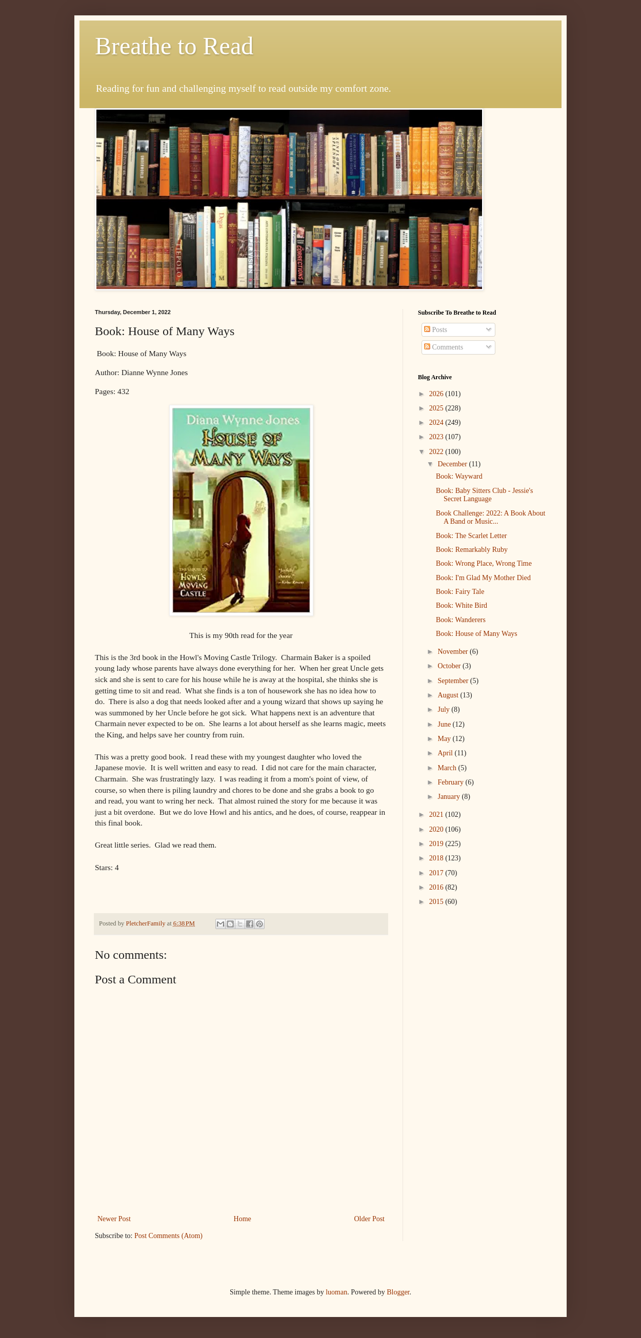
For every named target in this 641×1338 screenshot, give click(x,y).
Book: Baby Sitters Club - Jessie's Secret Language (484, 495)
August (448, 695)
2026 (437, 394)
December (453, 464)
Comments (443, 347)
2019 (437, 844)
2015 (437, 901)
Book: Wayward (459, 476)
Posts (435, 330)
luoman (336, 1292)
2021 (437, 814)
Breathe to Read (174, 45)
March (447, 768)
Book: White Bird (461, 605)
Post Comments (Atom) (168, 1236)
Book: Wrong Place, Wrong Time (484, 563)
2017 (437, 873)
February (451, 782)
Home (242, 1219)
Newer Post (114, 1219)
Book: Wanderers (461, 620)
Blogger (398, 1292)
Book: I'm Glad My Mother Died (483, 578)
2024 (437, 422)
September (453, 681)
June (444, 724)
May (444, 739)
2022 (437, 452)
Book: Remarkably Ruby (472, 549)
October (450, 666)
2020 (437, 829)
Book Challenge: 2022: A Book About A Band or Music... (491, 517)
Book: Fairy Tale (460, 591)
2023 (437, 437)
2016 (437, 887)
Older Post (369, 1219)
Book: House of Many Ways (476, 633)
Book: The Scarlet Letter (471, 536)
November (453, 651)
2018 (437, 858)
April (445, 753)
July (444, 709)
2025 (437, 408)
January (449, 796)
